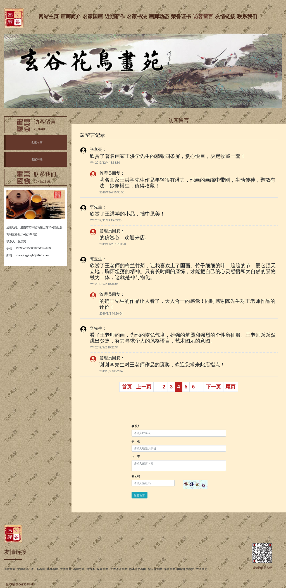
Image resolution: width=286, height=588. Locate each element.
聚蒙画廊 (102, 569)
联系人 (136, 426)
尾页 (230, 387)
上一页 (143, 387)
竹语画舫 (201, 569)
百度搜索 (9, 569)
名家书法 (137, 16)
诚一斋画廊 (38, 569)
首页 (127, 387)
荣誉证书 (181, 16)
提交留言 (139, 495)
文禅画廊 (22, 569)
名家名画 (36, 142)
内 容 (136, 456)
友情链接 (225, 16)
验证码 (136, 476)
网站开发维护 (185, 569)
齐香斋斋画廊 (118, 569)
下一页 (213, 387)
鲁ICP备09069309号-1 (19, 584)
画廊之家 (78, 569)
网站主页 (49, 16)
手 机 (136, 441)
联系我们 (247, 16)
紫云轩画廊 (155, 569)
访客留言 (203, 16)
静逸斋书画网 (137, 569)
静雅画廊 (52, 569)
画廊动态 (159, 16)
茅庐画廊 (169, 569)
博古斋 (91, 569)
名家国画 (93, 16)
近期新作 (115, 16)
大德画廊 (65, 569)
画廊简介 (71, 16)
